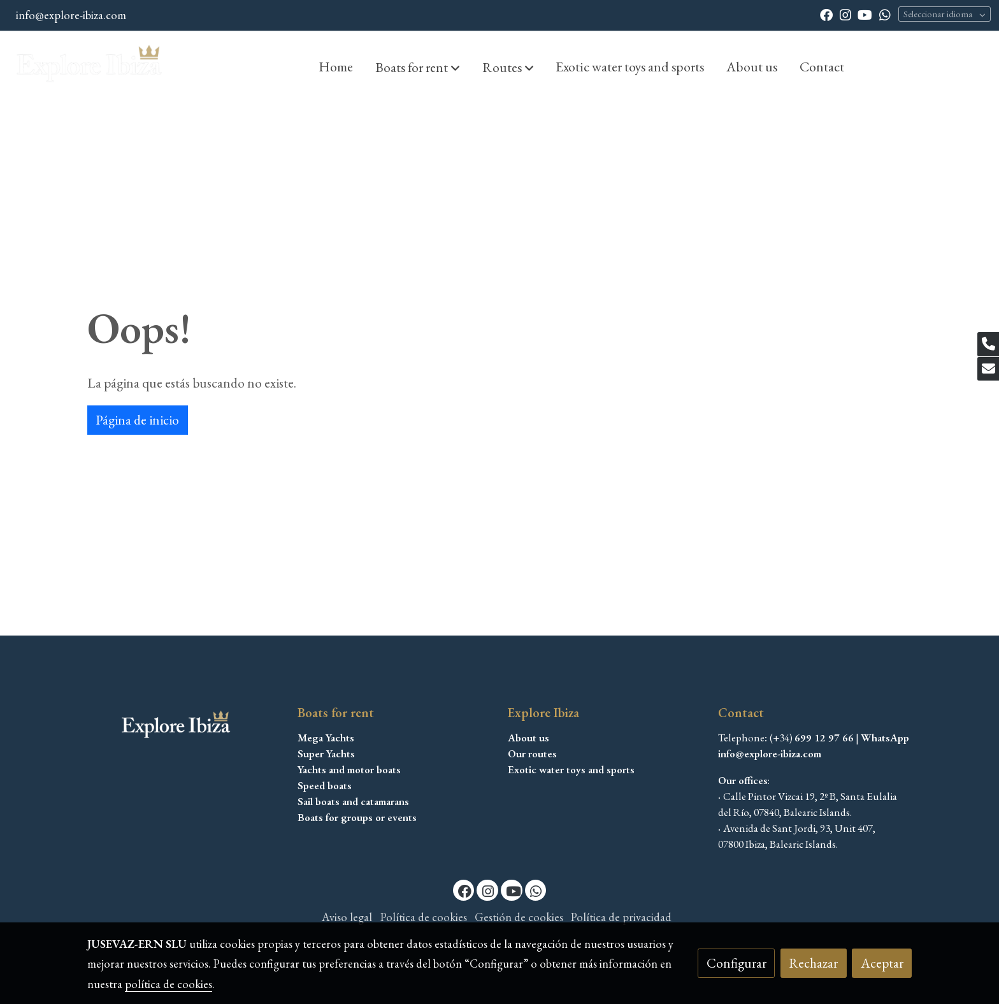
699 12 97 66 (824, 738)
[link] (89, 66)
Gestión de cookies (519, 917)
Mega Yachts (326, 738)
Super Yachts (326, 753)
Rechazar (813, 962)
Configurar (736, 962)
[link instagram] (845, 14)
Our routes (532, 753)
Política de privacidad (621, 917)
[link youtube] (865, 14)
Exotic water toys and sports (571, 769)
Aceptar (882, 962)
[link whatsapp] (885, 14)
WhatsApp (885, 738)
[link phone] (988, 344)
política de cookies (168, 984)
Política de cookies (423, 917)
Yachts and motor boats (349, 769)
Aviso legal (347, 917)
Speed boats (325, 785)
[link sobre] (184, 726)
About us (528, 738)
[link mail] (988, 369)
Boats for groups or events (357, 817)
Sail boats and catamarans (353, 801)
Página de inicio (137, 419)
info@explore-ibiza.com (71, 15)
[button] (417, 67)
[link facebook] (826, 14)
